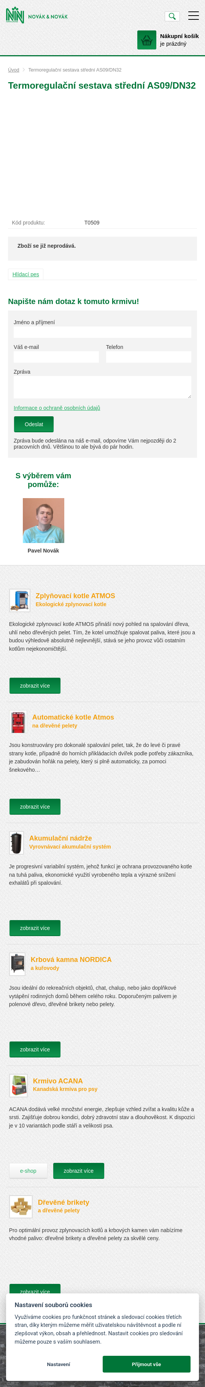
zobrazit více (35, 686)
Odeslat (34, 424)
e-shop (28, 1171)
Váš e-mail (26, 347)
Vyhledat (172, 16)
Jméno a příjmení (34, 322)
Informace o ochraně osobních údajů (57, 408)
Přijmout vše (146, 1364)
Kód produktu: (28, 223)
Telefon (114, 347)
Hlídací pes (26, 274)
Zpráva (22, 372)
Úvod (13, 70)
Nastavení (58, 1364)
